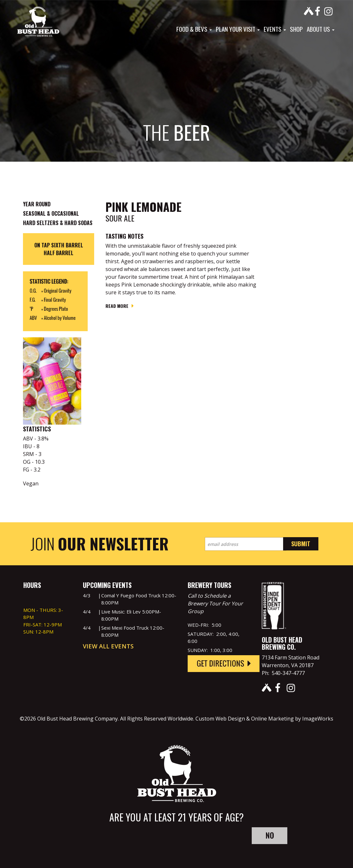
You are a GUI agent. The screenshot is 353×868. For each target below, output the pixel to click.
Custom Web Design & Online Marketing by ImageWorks (264, 718)
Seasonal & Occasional (51, 213)
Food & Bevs (194, 29)
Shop (296, 29)
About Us (321, 29)
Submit (300, 543)
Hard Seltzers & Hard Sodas (58, 223)
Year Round (36, 204)
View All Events (108, 646)
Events (275, 29)
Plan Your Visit (238, 29)
